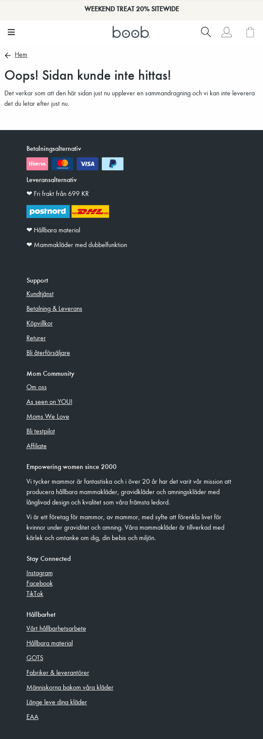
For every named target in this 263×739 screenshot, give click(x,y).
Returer (36, 337)
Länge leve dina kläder (56, 701)
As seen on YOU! (49, 401)
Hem (21, 55)
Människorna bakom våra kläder (70, 687)
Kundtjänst (40, 293)
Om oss (36, 386)
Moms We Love (47, 416)
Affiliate (36, 445)
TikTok (34, 593)
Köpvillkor (39, 323)
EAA (32, 716)
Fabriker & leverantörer (57, 672)
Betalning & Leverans (54, 308)
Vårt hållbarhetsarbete (56, 628)
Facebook (39, 583)
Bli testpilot (40, 430)
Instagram (39, 572)
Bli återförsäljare (48, 352)
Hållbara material (49, 642)
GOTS (34, 657)
